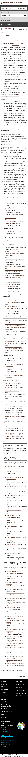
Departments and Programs (15, 40)
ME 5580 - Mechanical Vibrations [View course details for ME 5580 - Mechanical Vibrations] (14, 643)
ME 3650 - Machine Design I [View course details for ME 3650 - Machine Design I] (12, 350)
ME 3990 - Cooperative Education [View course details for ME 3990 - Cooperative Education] (14, 553)
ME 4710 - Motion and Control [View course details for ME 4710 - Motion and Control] (14, 548)
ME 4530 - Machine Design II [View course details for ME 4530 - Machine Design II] (13, 510)
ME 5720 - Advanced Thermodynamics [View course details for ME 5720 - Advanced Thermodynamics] (16, 589)
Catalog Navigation (8, 24)
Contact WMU (5, 732)
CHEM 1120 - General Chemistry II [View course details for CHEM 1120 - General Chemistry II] (15, 359)
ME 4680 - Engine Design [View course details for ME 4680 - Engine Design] (12, 501)
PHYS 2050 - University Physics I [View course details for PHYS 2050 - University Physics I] (13, 279)
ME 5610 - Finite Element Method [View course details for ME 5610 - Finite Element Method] (14, 616)
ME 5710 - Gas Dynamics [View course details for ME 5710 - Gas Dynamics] (12, 586)
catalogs (5, 755)
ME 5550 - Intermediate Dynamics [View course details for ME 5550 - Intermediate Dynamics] (15, 640)
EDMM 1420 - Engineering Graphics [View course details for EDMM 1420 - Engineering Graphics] (14, 214)
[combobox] (14, 8)
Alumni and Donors (4, 685)
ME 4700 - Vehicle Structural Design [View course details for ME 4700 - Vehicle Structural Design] (15, 532)
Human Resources (6, 711)
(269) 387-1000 (5, 729)
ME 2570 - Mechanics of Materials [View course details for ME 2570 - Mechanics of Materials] (13, 331)
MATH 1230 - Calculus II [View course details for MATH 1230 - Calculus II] (11, 266)
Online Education (21, 690)
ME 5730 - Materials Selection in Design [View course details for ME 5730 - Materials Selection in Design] (16, 624)
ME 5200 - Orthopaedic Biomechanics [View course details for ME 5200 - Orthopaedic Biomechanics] (15, 598)
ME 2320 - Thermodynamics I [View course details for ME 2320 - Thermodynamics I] (12, 302)
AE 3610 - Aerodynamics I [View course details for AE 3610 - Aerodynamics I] (12, 466)
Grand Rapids (20, 684)
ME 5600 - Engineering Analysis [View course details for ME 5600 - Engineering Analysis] (14, 660)
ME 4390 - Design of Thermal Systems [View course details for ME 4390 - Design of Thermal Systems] (16, 486)
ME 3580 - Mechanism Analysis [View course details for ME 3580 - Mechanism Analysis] (12, 343)
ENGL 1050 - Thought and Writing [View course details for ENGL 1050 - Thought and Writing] (15, 232)
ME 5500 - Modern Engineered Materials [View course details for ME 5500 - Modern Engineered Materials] (16, 602)
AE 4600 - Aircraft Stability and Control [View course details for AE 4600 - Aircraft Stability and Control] (16, 537)
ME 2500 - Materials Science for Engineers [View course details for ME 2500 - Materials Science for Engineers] (15, 327)
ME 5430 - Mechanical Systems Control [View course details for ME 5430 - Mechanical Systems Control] (16, 636)
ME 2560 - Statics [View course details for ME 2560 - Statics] (9, 306)
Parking (3, 717)
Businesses (4, 689)
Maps (2, 714)
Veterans (3, 692)
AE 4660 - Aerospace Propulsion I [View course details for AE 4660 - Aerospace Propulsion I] (14, 495)
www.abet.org (15, 45)
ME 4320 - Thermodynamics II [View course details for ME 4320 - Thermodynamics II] (12, 396)
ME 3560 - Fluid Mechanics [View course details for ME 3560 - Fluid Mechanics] (11, 341)
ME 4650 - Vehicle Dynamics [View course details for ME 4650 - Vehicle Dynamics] (13, 544)
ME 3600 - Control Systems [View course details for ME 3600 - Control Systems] (12, 391)
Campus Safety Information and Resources (6, 706)
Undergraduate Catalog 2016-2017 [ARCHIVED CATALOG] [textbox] (14, 8)
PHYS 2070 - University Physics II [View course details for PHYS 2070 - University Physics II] (13, 308)
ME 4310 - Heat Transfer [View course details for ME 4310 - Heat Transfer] (11, 394)
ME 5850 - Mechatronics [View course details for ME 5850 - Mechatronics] (12, 652)
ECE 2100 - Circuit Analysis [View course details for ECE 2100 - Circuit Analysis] (11, 320)
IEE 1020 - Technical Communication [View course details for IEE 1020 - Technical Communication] (15, 237)
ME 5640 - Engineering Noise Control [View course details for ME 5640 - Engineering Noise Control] (15, 647)
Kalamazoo (19, 687)
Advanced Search (5, 20)
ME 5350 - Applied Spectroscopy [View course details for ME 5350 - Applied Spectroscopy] (14, 656)
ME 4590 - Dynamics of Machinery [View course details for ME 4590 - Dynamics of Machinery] (14, 541)
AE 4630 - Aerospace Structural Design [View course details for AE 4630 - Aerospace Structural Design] (16, 521)
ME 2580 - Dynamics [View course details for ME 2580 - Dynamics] (10, 334)
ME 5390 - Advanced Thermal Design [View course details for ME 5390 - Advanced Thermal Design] (15, 576)
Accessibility (4, 702)
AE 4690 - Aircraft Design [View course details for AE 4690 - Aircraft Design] (12, 526)
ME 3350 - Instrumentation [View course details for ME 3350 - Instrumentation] (12, 387)
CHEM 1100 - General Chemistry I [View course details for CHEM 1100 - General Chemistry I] (13, 203)
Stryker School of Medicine (21, 694)
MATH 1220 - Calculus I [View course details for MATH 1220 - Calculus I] (10, 218)
